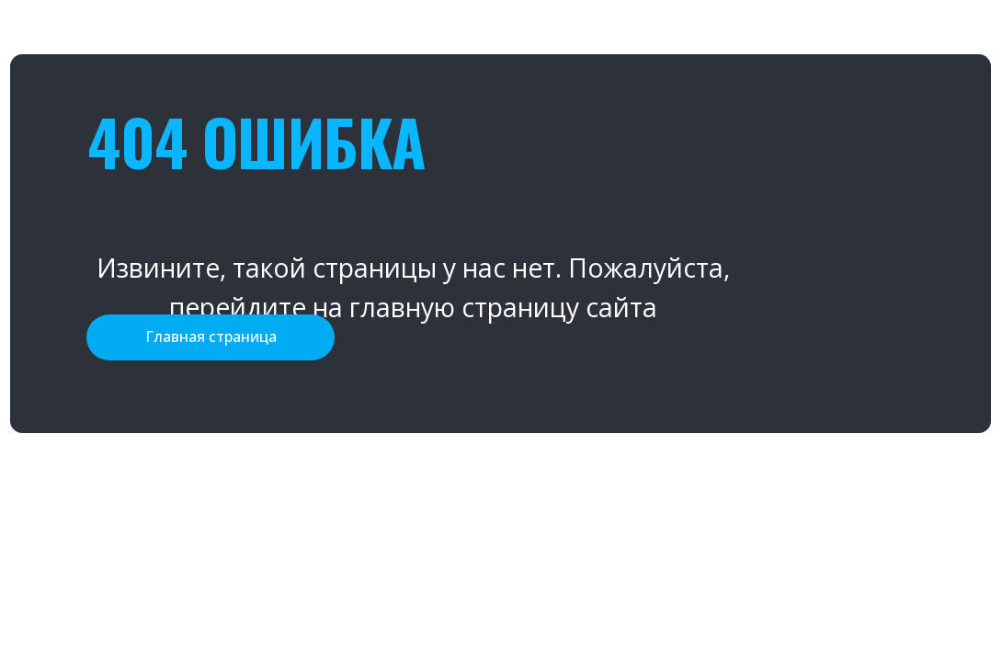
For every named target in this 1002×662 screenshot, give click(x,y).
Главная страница (211, 336)
